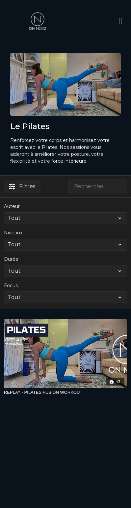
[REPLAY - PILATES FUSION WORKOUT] (65, 392)
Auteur (12, 206)
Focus (11, 285)
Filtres (22, 186)
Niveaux (13, 233)
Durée (11, 259)
